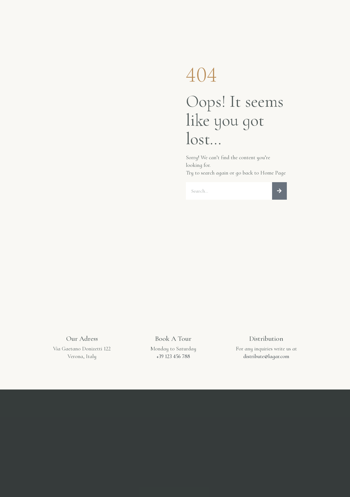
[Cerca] (279, 191)
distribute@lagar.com (266, 356)
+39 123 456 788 (173, 356)
